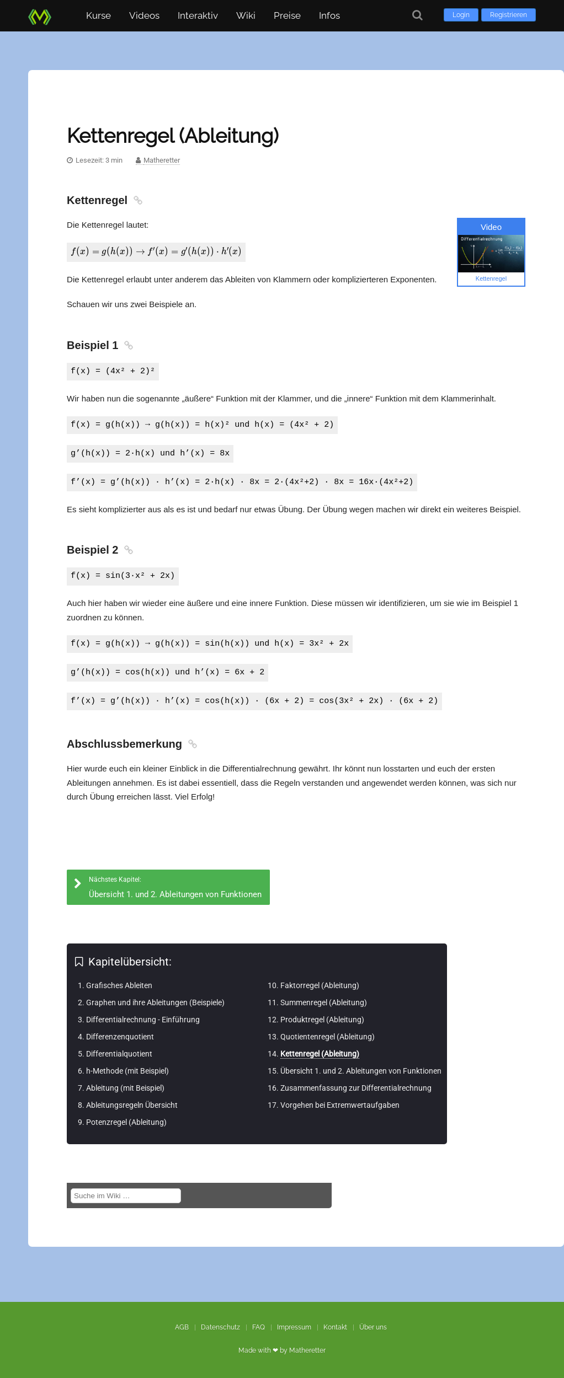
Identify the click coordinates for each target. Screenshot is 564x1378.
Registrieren (508, 15)
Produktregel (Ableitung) (322, 1019)
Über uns (373, 1327)
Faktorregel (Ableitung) (319, 984)
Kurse (98, 15)
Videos (144, 15)
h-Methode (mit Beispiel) (127, 1070)
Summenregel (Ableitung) (323, 1002)
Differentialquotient (119, 1053)
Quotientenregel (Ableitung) (327, 1036)
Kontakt (335, 1327)
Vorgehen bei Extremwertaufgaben (340, 1104)
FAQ (258, 1327)
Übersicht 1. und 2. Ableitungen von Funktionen (360, 1070)
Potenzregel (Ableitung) (126, 1121)
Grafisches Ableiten (119, 984)
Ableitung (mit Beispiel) (125, 1087)
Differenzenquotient (120, 1036)
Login (461, 15)
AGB (182, 1327)
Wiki (246, 15)
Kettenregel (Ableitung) (319, 1053)
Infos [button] (329, 15)
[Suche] (417, 15)
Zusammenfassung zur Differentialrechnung (356, 1087)
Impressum (294, 1327)
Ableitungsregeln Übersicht (132, 1104)
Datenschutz (220, 1327)
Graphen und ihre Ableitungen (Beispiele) (155, 1002)
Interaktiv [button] (198, 15)
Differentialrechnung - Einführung (143, 1019)
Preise (287, 15)
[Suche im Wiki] (126, 1195)
